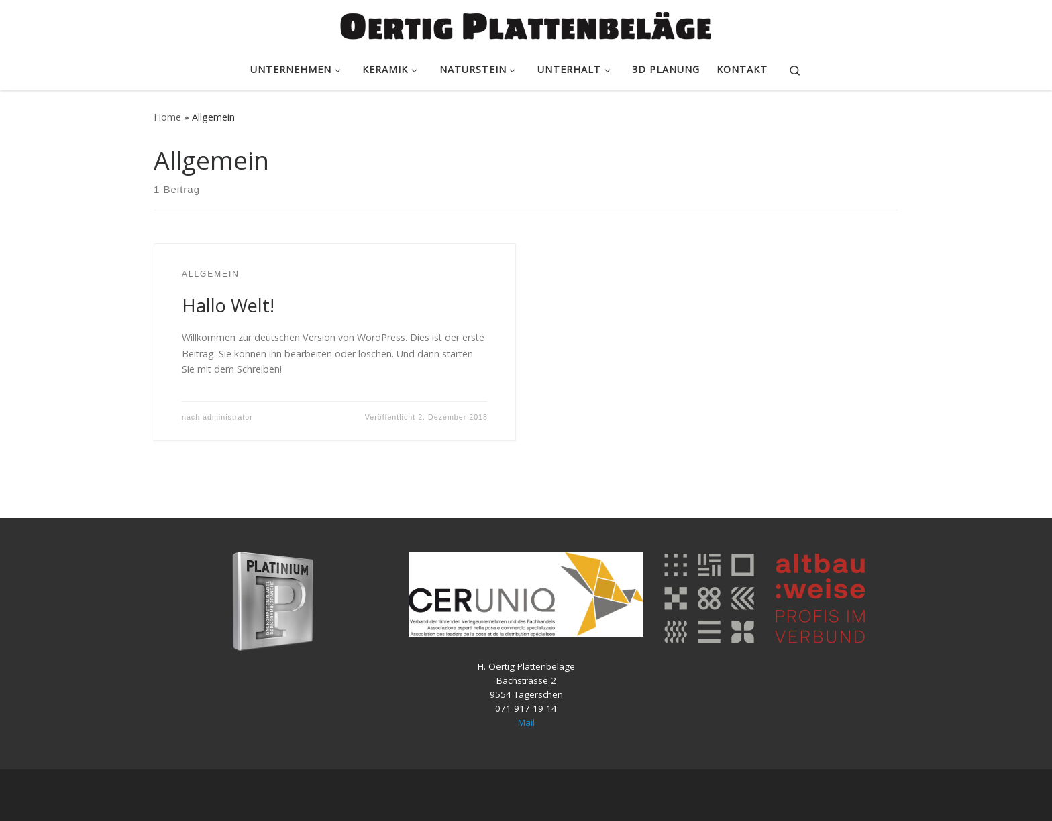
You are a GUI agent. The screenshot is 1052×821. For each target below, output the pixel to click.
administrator (228, 417)
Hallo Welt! (228, 305)
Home (167, 117)
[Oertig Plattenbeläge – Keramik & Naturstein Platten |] (526, 23)
